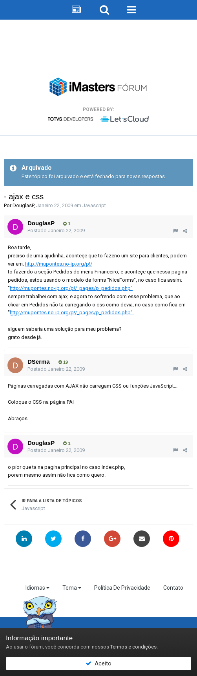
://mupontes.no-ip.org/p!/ (58, 264)
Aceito (98, 663)
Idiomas (37, 588)
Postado (56, 230)
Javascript (94, 205)
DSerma (38, 361)
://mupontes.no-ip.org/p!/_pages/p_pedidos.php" (71, 288)
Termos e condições (133, 647)
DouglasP (23, 205)
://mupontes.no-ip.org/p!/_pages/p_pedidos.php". (72, 312)
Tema (71, 588)
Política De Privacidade (122, 588)
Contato (173, 588)
